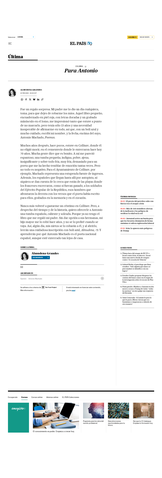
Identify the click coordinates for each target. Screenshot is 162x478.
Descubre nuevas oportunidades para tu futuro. (116, 423)
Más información (27, 290)
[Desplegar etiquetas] (102, 278)
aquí (73, 290)
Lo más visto (126, 248)
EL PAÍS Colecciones (70, 397)
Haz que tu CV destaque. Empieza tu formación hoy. (143, 422)
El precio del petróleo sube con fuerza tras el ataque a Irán (136, 202)
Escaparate (12, 397)
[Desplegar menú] (10, 44)
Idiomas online (52, 397)
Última (15, 56)
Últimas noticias (128, 197)
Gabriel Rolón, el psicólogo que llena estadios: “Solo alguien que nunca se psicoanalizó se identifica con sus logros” (136, 267)
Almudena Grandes (31, 90)
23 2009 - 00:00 (28, 93)
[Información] (86, 66)
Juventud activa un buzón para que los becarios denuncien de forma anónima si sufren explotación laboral (137, 220)
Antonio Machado (35, 279)
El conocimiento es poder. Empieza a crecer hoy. (54, 431)
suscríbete (132, 37)
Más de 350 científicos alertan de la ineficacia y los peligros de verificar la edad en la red (136, 211)
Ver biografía (41, 257)
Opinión (23, 279)
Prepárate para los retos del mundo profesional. (93, 422)
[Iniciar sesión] (146, 37)
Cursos (24, 397)
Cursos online (37, 397)
